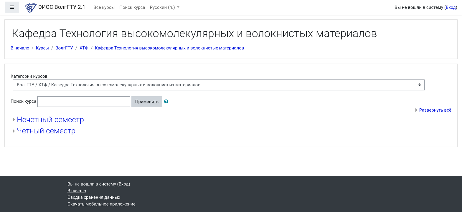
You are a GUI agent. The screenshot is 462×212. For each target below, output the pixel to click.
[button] (167, 101)
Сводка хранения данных (93, 197)
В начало (20, 48)
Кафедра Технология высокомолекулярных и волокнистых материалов (169, 48)
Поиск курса (132, 7)
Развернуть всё (435, 110)
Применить (147, 101)
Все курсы (104, 7)
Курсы (42, 48)
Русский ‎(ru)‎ (163, 7)
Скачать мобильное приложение (101, 204)
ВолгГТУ (64, 48)
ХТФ (84, 48)
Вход (451, 7)
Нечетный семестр (50, 119)
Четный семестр (46, 130)
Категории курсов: (30, 76)
